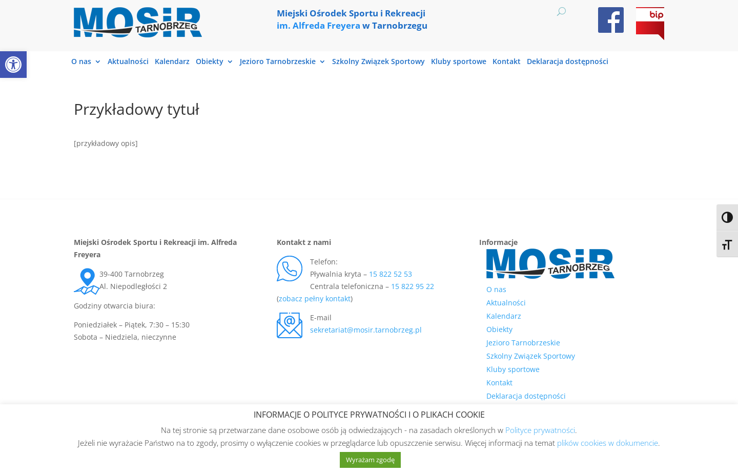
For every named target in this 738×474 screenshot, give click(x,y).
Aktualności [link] (128, 62)
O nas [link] (81, 62)
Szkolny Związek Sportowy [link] (378, 62)
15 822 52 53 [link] (390, 274)
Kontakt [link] (507, 62)
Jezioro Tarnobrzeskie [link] (278, 62)
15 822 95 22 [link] (412, 286)
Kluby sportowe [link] (458, 62)
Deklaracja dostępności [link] (567, 62)
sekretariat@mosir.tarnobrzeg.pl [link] (366, 330)
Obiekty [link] (209, 62)
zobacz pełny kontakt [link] (315, 298)
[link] (13, 64)
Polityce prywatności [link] (540, 430)
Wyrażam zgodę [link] (370, 459)
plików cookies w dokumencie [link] (607, 443)
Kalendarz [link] (172, 62)
